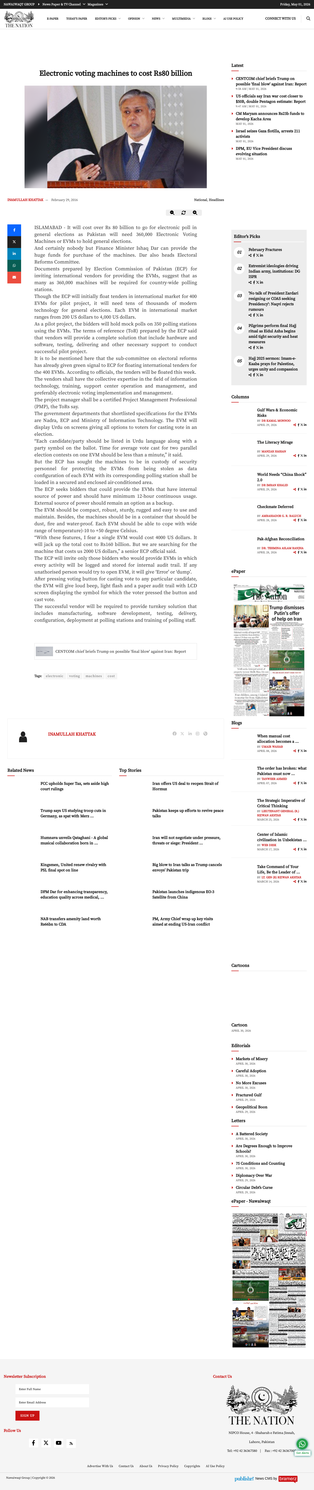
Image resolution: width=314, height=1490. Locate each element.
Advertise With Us (100, 1466)
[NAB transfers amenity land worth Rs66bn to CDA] (22, 926)
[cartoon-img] (269, 997)
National (200, 200)
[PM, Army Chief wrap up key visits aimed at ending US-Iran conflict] (134, 926)
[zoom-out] (172, 212)
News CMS (264, 1478)
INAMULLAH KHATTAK (25, 200)
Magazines (96, 4)
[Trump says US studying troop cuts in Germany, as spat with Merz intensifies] (22, 818)
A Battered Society (252, 1134)
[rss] (71, 1443)
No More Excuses (251, 1083)
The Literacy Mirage (275, 442)
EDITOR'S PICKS (106, 19)
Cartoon (239, 1025)
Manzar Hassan (274, 451)
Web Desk (269, 845)
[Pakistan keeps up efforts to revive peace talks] (134, 818)
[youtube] (58, 1443)
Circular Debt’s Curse (254, 1187)
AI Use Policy (233, 19)
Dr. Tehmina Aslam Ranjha (282, 548)
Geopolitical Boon (251, 1107)
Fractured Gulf (249, 1095)
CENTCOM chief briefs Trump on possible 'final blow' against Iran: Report (120, 651)
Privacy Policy (168, 1466)
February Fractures (266, 249)
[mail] (14, 277)
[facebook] (254, 255)
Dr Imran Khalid (275, 485)
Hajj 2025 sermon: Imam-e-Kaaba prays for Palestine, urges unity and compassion (273, 364)
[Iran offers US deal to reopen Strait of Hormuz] (134, 791)
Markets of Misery (252, 1058)
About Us (146, 1466)
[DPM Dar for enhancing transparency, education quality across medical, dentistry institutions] (22, 899)
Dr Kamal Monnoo (276, 421)
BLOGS (207, 19)
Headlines (216, 200)
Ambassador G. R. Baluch (281, 516)
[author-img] (242, 418)
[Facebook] (14, 230)
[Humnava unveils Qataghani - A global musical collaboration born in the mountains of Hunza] (22, 845)
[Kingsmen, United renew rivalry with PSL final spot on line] (22, 872)
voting (74, 676)
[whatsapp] (14, 266)
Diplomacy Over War (254, 1175)
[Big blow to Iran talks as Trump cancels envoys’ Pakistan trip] (134, 872)
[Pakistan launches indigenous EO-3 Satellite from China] (134, 899)
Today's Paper (76, 19)
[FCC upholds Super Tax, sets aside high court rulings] (22, 791)
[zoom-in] (195, 212)
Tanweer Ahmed (274, 779)
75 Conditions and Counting (260, 1163)
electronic (55, 676)
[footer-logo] (261, 1404)
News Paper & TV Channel (61, 4)
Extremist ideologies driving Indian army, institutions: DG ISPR (274, 271)
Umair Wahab (272, 747)
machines (94, 676)
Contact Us (126, 1466)
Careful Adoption (251, 1071)
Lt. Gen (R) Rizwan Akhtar (281, 877)
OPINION (134, 19)
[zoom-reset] (184, 212)
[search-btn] (308, 19)
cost (112, 676)
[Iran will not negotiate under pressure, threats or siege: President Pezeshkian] (134, 845)
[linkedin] (14, 254)
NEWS (156, 19)
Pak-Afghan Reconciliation (280, 539)
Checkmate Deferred (275, 506)
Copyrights (192, 1466)
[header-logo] (19, 19)
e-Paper (52, 19)
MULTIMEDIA (181, 19)
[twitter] (14, 242)
